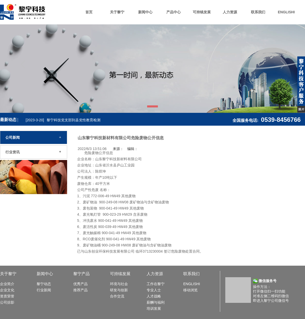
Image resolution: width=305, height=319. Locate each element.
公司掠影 (7, 302)
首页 (89, 12)
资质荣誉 (7, 296)
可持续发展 (202, 12)
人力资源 (230, 12)
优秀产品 (80, 284)
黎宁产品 (81, 274)
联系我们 (258, 12)
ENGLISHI (286, 12)
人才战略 (154, 296)
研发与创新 (119, 290)
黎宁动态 (44, 284)
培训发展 (154, 308)
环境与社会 (119, 284)
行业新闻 (44, 290)
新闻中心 (145, 12)
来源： (118, 149)
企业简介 (7, 284)
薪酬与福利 (156, 302)
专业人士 (154, 290)
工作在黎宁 (156, 284)
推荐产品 (80, 290)
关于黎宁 (117, 12)
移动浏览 (190, 290)
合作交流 (117, 296)
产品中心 (173, 12)
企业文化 (7, 290)
